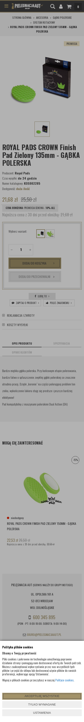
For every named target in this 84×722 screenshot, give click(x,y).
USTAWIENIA (42, 712)
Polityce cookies (64, 680)
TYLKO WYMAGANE (42, 704)
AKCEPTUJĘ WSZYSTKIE (42, 696)
